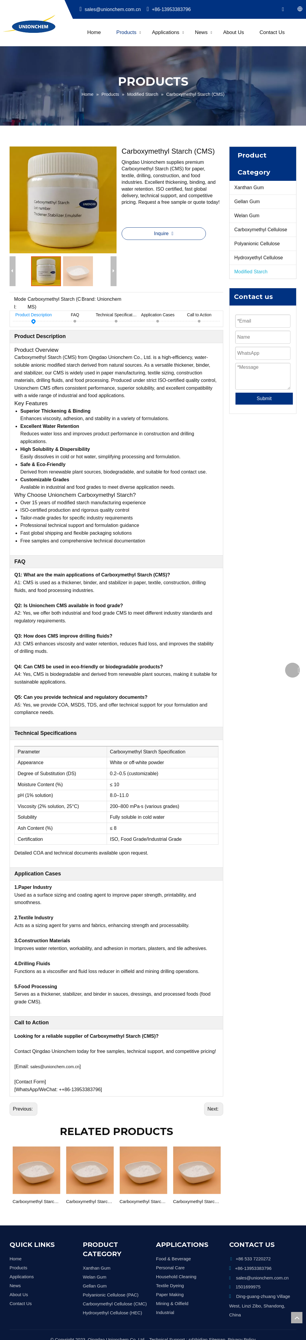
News (201, 32)
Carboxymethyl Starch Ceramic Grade (143, 1201)
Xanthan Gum (249, 187)
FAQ (75, 315)
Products (126, 32)
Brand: (89, 299)
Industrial (165, 1312)
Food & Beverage (173, 1258)
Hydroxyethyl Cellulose (258, 257)
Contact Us (272, 32)
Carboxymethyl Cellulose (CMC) (115, 1303)
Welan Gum (246, 215)
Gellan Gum (247, 201)
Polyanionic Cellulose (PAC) (110, 1294)
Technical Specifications (116, 315)
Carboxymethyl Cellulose (260, 229)
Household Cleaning (176, 1276)
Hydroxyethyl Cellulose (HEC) (112, 1312)
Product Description (33, 315)
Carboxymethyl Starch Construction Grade (90, 1201)
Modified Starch (250, 271)
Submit (264, 398)
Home (94, 32)
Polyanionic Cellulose (257, 243)
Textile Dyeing (170, 1285)
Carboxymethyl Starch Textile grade (36, 1201)
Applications (165, 32)
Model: (20, 303)
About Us (233, 32)
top (296, 1317)
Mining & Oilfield (172, 1303)
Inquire (162, 233)
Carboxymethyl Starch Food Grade (197, 1201)
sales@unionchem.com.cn (110, 9)
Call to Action (199, 315)
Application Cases (158, 315)
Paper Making (170, 1294)
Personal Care (170, 1267)
